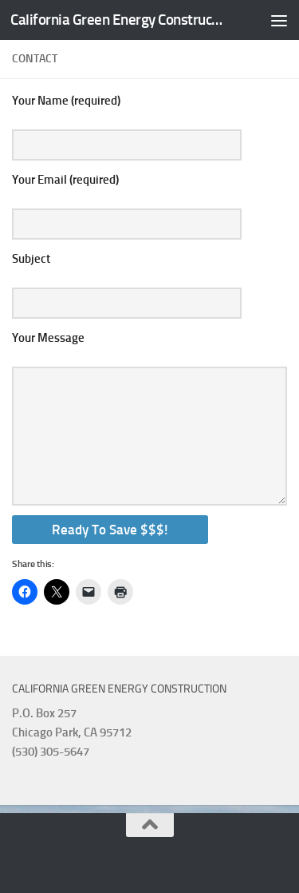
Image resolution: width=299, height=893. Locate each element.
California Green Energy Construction (118, 19)
